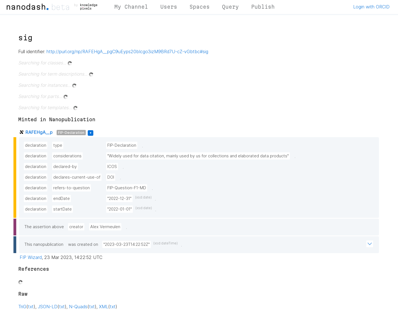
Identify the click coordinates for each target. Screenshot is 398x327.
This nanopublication (43, 244)
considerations (67, 155)
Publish (263, 7)
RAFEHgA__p (39, 132)
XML (103, 306)
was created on (83, 244)
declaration (35, 145)
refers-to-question (71, 187)
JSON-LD (47, 306)
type (57, 145)
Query (230, 7)
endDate (61, 198)
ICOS (112, 166)
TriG (22, 306)
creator (76, 226)
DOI (110, 177)
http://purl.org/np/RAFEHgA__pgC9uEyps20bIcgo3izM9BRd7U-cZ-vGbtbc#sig (127, 51)
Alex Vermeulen (105, 226)
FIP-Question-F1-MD (126, 187)
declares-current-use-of (76, 177)
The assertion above (44, 226)
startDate (62, 209)
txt (31, 306)
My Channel (131, 7)
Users (168, 7)
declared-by (65, 166)
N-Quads (78, 306)
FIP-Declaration (71, 132)
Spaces (199, 7)
